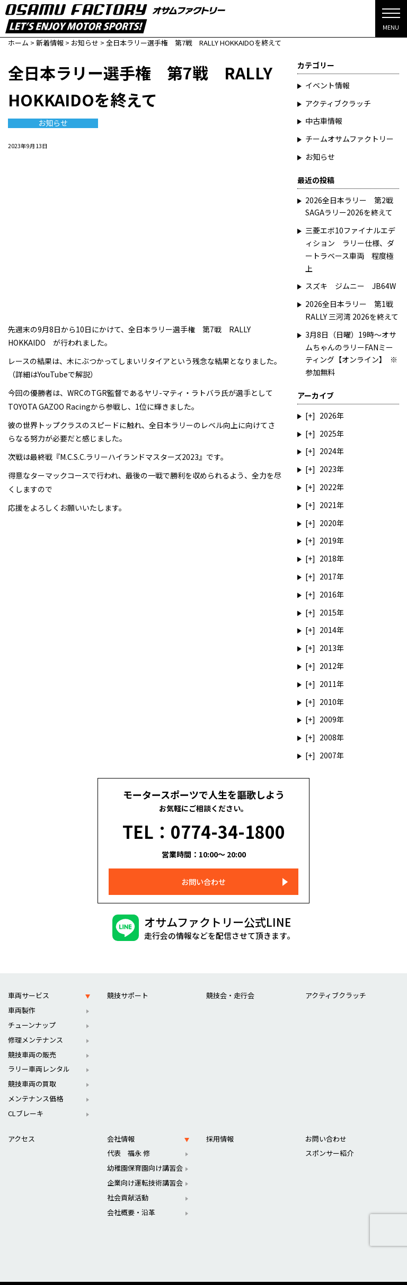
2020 (328, 523)
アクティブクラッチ (338, 103)
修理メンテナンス (35, 1027)
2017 (328, 576)
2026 (328, 415)
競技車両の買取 (32, 1071)
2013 (328, 647)
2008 (328, 737)
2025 (328, 433)
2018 (328, 558)
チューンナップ (32, 1012)
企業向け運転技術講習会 (145, 1170)
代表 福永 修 (128, 1140)
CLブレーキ (25, 1101)
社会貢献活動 (127, 1185)
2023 (328, 469)
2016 (328, 594)
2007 (328, 755)
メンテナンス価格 (35, 1086)
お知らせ (53, 123)
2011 (328, 683)
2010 (328, 701)
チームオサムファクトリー (349, 138)
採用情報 (220, 1126)
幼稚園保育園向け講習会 (145, 1155)
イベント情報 (327, 85)
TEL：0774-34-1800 (203, 825)
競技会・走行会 (230, 983)
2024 (328, 451)
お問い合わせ (203, 869)
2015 (328, 612)
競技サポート (127, 983)
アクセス (21, 1126)
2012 (328, 665)
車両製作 (22, 997)
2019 (328, 540)
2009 (328, 719)
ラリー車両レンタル (39, 1056)
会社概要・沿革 (131, 1199)
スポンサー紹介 (329, 1140)
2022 (328, 487)
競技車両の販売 (32, 1042)
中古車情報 (323, 120)
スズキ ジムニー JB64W (350, 285)
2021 (328, 505)
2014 (328, 630)
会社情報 (121, 1126)
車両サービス (28, 983)
